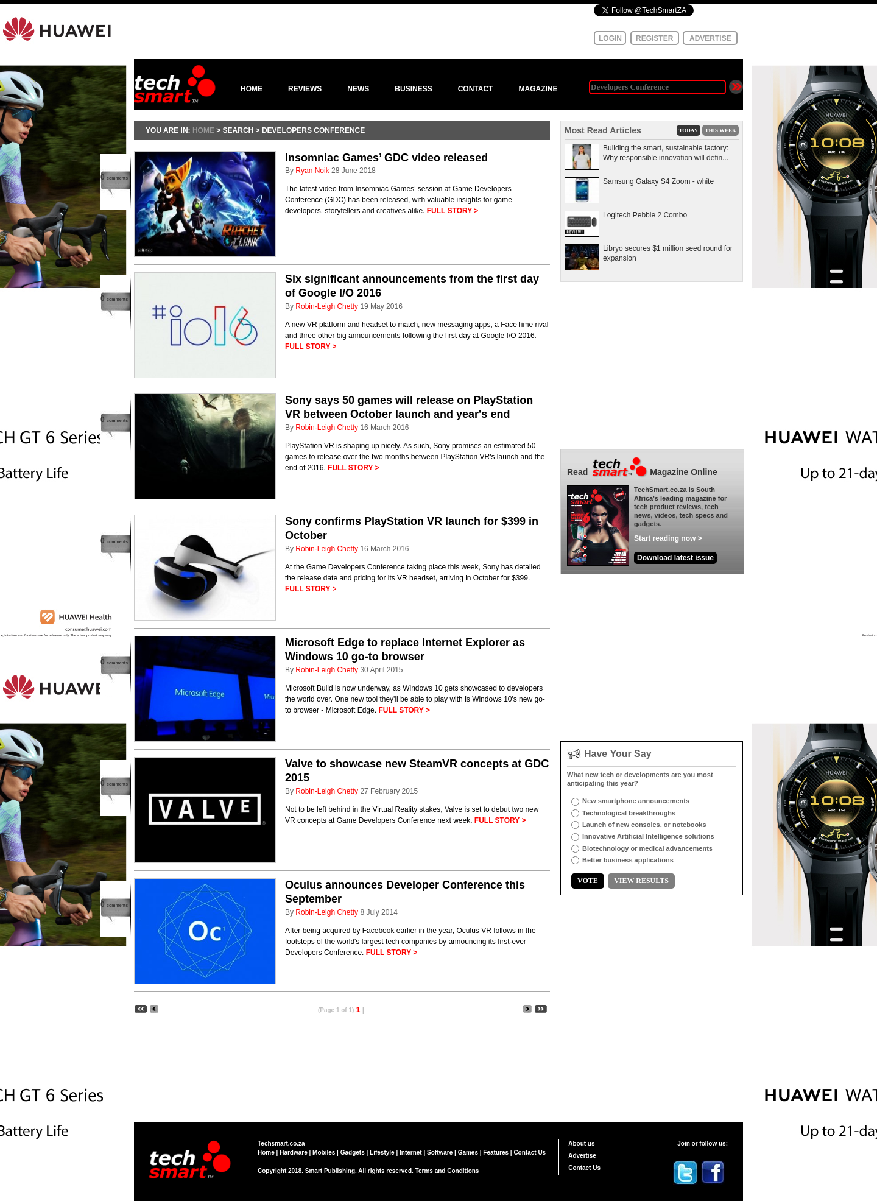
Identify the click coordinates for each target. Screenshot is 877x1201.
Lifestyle (382, 1152)
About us (581, 1143)
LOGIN (610, 38)
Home (266, 1152)
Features (496, 1152)
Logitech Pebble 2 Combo (645, 215)
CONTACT (475, 89)
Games (468, 1152)
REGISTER (654, 38)
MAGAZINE (537, 89)
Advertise (582, 1155)
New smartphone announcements (635, 801)
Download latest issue (675, 558)
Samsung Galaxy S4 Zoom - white (658, 181)
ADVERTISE (710, 38)
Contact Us (529, 1152)
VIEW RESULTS (641, 880)
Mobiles (323, 1152)
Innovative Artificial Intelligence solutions (648, 836)
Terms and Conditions (447, 1171)
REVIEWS (305, 89)
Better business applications (628, 860)
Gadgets (352, 1152)
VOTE (587, 880)
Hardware (294, 1152)
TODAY (689, 130)
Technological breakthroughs (628, 813)
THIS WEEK (720, 130)
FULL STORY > (453, 210)
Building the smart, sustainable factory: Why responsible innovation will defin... (665, 153)
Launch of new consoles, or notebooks (644, 824)
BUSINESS (413, 89)
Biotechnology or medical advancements (647, 848)
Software (440, 1152)
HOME (251, 89)
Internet (411, 1152)
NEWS (358, 89)
